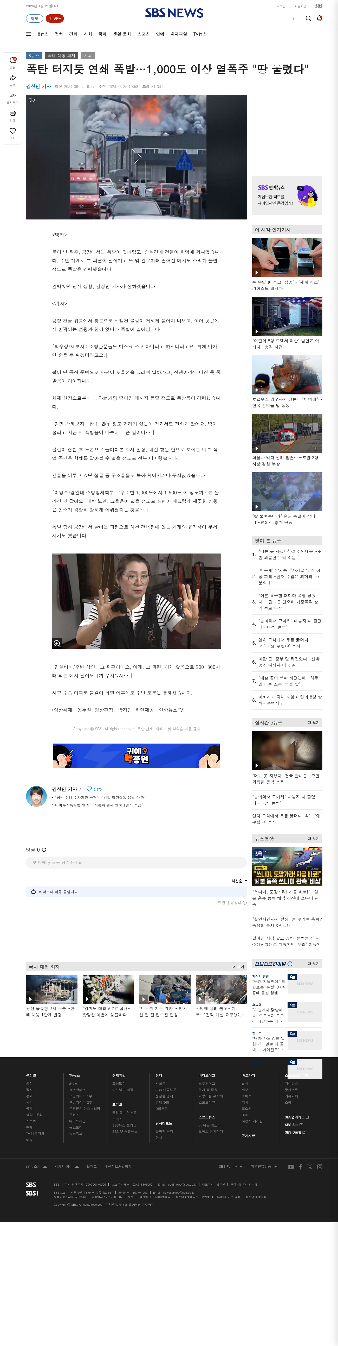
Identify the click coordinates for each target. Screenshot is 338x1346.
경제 (73, 34)
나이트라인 (77, 1120)
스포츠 (143, 34)
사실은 (160, 1083)
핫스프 (257, 1033)
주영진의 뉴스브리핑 (84, 1108)
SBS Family (231, 1166)
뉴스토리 (75, 1127)
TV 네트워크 (35, 1133)
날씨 (245, 1083)
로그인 (281, 6)
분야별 (31, 1074)
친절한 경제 (164, 1095)
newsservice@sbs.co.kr (178, 1192)
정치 (59, 34)
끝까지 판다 (164, 1131)
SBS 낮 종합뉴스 (125, 1131)
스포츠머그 (207, 1083)
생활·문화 (122, 34)
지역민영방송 (264, 1166)
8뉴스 (43, 34)
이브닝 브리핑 (122, 1089)
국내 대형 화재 (61, 56)
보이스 (117, 1118)
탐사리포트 (163, 1122)
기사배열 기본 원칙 (227, 1197)
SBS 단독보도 (166, 1089)
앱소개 (247, 1108)
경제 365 (162, 1102)
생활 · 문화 (34, 1114)
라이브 (247, 1095)
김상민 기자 (66, 789)
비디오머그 (207, 1074)
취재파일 (179, 34)
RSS (245, 1114)
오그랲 (257, 1004)
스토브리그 (207, 1102)
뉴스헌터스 (77, 1089)
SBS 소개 (36, 1167)
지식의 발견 (260, 976)
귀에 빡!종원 (208, 1089)
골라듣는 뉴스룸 (124, 1112)
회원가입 (300, 6)
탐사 (158, 1137)
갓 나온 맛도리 (210, 1125)
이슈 (29, 1139)
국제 (102, 34)
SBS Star (294, 1124)
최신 (29, 1083)
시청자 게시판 (252, 1120)
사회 (88, 34)
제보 (245, 1089)
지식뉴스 (291, 1083)
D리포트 (161, 1108)
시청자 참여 (67, 1167)
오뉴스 (74, 1114)
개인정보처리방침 (118, 1166)
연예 (160, 34)
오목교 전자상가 (211, 1131)
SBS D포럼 (295, 1131)
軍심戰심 (119, 1083)
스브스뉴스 (207, 1115)
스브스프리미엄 (296, 1074)
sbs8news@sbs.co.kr (182, 1184)
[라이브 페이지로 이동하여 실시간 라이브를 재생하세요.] (55, 18)
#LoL (296, 18)
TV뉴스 (200, 34)
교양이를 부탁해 (211, 1095)
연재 (158, 1074)
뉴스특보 (75, 1133)
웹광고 (92, 1166)
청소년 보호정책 (256, 1197)
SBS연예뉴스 (297, 1116)
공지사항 (248, 1135)
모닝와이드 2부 (80, 1102)
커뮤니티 (291, 1095)
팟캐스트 (291, 1089)
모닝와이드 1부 (80, 1095)
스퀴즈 (290, 1102)
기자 (245, 1102)
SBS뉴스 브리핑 (124, 1125)
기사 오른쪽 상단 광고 (286, 129)
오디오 (117, 1103)
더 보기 (237, 964)
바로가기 (248, 1074)
